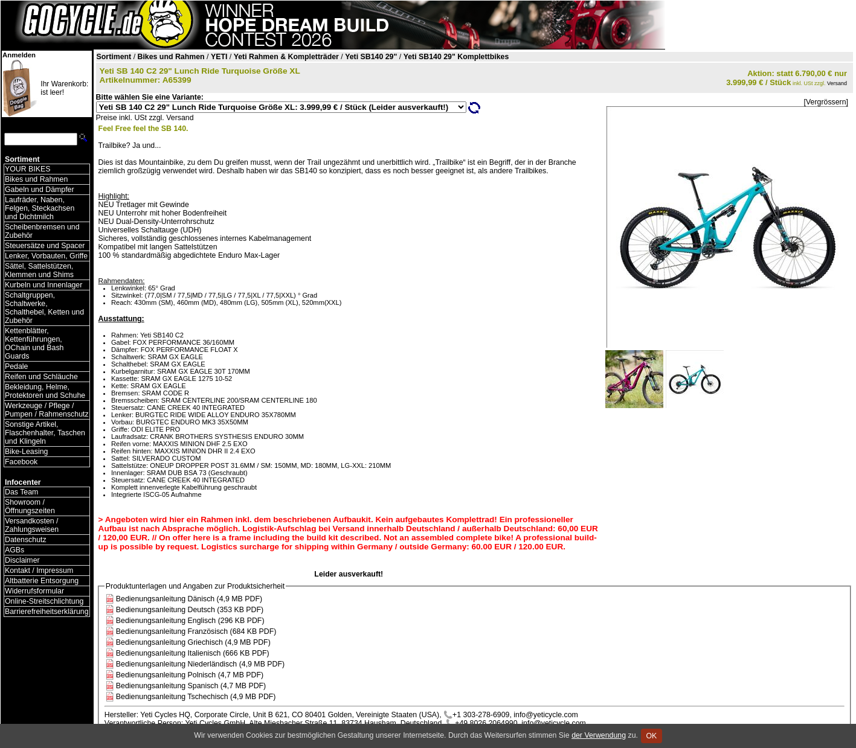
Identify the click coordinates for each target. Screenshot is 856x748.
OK (651, 736)
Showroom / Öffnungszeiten (30, 506)
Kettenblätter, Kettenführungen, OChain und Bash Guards (34, 343)
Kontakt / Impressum (39, 570)
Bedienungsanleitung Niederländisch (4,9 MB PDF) (200, 664)
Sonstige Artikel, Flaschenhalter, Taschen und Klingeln (45, 433)
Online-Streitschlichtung (44, 601)
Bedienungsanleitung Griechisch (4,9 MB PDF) (193, 642)
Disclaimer (22, 560)
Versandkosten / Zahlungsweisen (32, 525)
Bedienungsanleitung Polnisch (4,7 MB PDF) (189, 675)
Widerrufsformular (34, 591)
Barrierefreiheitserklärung (47, 611)
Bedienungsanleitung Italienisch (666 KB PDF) (192, 653)
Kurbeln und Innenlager (43, 285)
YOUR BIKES (27, 169)
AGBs (14, 550)
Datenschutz (26, 539)
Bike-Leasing (26, 451)
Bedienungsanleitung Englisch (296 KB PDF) (190, 620)
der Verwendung (598, 735)
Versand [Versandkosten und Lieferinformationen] (837, 83)
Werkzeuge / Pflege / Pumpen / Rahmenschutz (47, 409)
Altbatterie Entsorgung (42, 581)
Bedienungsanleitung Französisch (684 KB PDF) (196, 631)
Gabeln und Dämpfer (39, 189)
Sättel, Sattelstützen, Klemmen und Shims (39, 270)
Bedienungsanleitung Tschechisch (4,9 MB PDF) (196, 696)
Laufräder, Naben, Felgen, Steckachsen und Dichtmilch (39, 208)
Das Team (21, 492)
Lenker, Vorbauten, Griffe (46, 256)
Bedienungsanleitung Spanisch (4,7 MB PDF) (191, 686)
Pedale (16, 366)
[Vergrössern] (826, 102)
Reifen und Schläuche (41, 376)
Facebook (21, 462)
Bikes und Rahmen (36, 179)
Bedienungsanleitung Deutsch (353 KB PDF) (189, 610)
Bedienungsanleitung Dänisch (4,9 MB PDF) (189, 599)
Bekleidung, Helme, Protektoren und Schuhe (45, 391)
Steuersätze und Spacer (45, 245)
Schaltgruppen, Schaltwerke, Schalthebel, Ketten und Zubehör (44, 308)
